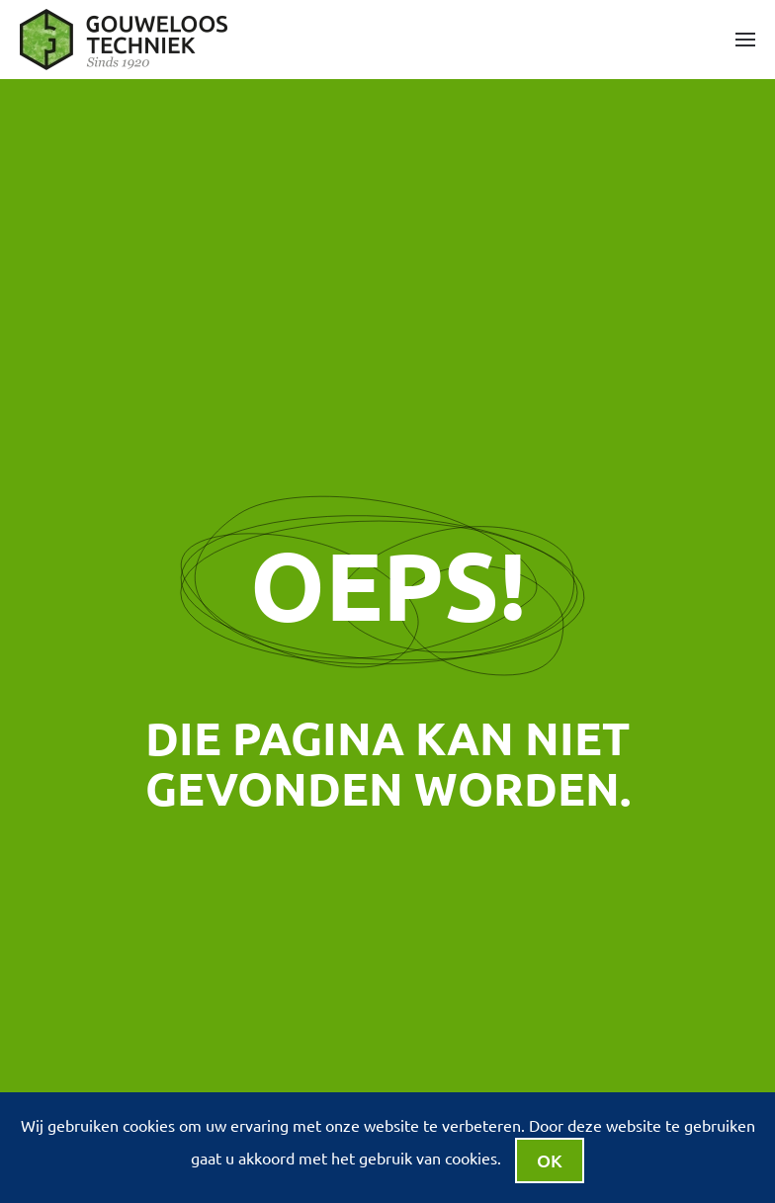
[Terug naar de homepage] (126, 39)
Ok (549, 1160)
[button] (745, 39)
